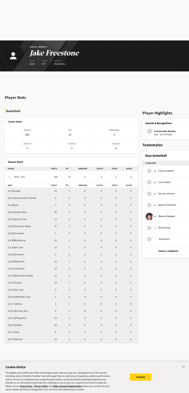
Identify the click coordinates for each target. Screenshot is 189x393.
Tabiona (20, 294)
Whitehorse (22, 252)
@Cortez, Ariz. (23, 301)
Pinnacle (21, 273)
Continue (140, 377)
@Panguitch (22, 309)
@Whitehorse (23, 231)
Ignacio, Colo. (23, 210)
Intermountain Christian (29, 189)
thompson (157, 239)
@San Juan (22, 238)
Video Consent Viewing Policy (67, 386)
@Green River (23, 203)
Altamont (21, 330)
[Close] (183, 367)
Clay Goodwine (159, 170)
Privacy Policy (41, 386)
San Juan (21, 280)
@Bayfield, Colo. (25, 287)
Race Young (157, 227)
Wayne (20, 196)
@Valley (20, 316)
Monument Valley (25, 217)
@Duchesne (22, 224)
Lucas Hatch (158, 182)
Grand (19, 323)
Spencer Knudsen (160, 205)
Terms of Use (26, 386)
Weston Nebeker (160, 216)
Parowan (21, 182)
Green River (22, 259)
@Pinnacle (22, 245)
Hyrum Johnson (160, 193)
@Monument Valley (26, 266)
